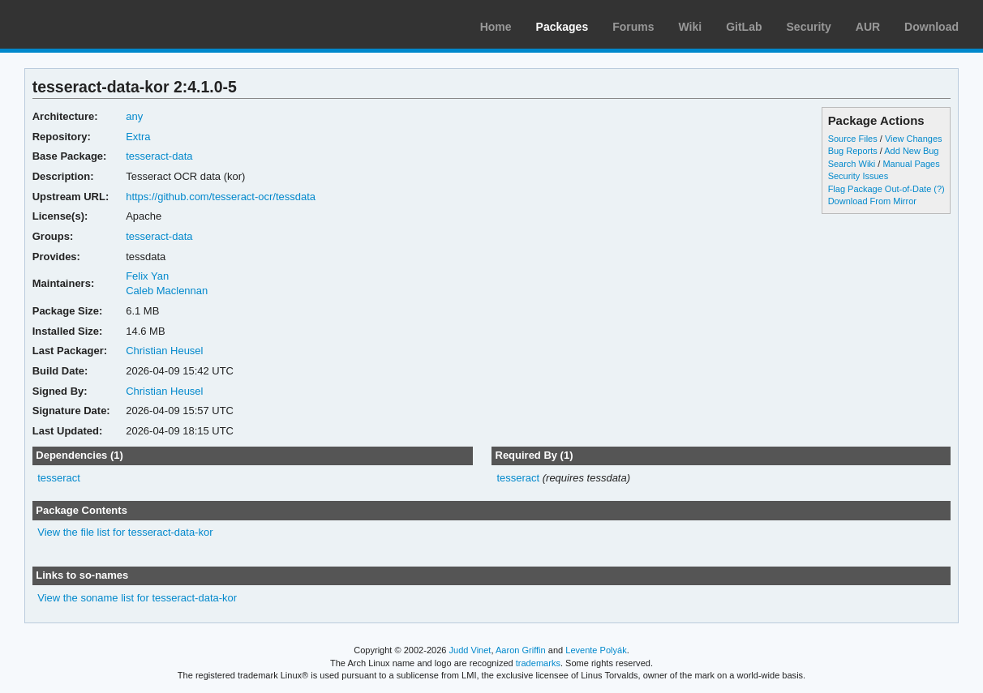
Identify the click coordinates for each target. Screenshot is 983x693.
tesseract (58, 478)
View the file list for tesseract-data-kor (124, 532)
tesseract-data (159, 156)
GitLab (744, 26)
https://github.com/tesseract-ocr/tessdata (221, 196)
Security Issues (858, 176)
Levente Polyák (595, 650)
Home (496, 26)
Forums (633, 26)
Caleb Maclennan (167, 290)
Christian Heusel (164, 350)
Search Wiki (852, 164)
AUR (868, 26)
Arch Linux (89, 24)
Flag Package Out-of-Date (880, 189)
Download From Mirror (872, 201)
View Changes (913, 138)
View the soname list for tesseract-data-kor (137, 598)
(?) (939, 189)
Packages (562, 26)
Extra (138, 136)
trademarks (538, 663)
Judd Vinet (470, 650)
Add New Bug (911, 151)
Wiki (690, 26)
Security (809, 26)
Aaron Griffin (521, 650)
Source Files (853, 138)
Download (931, 26)
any (134, 116)
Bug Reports (853, 151)
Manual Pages (910, 164)
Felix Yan (147, 276)
